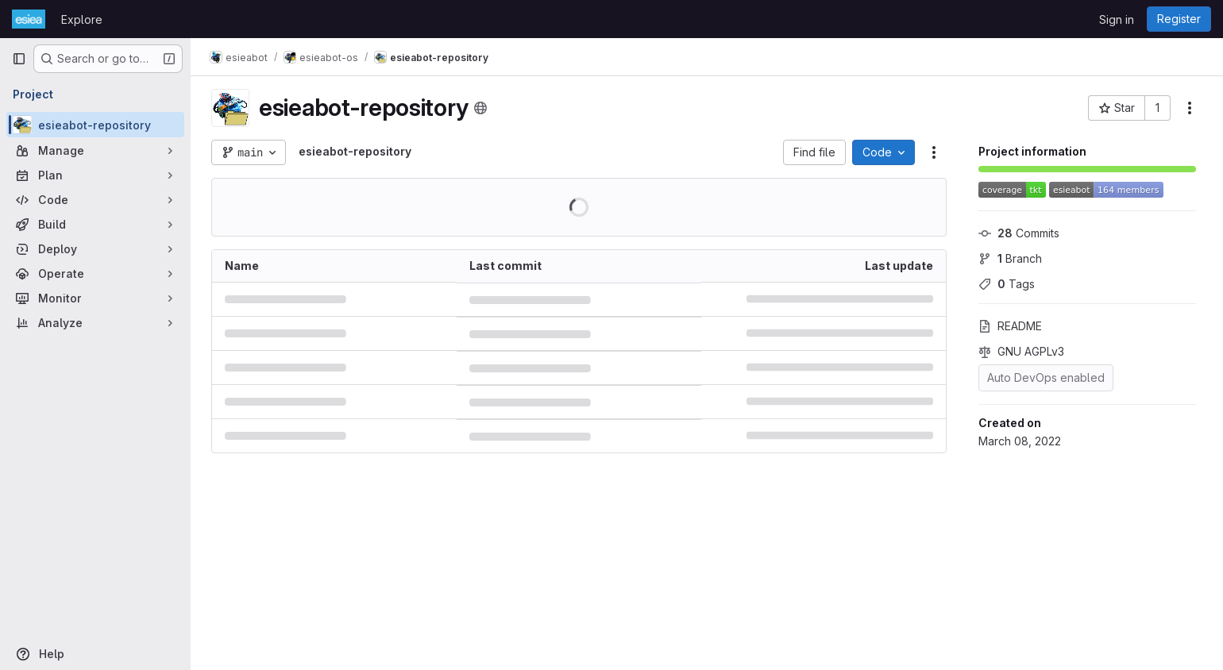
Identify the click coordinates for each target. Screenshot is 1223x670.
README (1010, 326)
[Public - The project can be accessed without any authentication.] (480, 108)
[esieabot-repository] (95, 124)
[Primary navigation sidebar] (19, 58)
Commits (1018, 233)
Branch (1010, 258)
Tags (1006, 284)
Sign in (1116, 19)
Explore (81, 19)
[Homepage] (28, 19)
